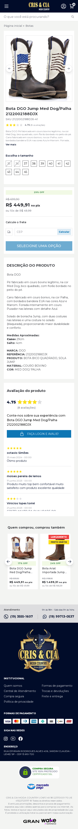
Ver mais (11, 144)
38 (34, 163)
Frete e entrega (52, 696)
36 (17, 163)
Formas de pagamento (57, 685)
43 (8, 172)
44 (17, 172)
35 (9, 163)
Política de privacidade (18, 701)
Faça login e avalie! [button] (39, 434)
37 (25, 163)
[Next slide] (68, 68)
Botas (29, 26)
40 (51, 163)
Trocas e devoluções (55, 691)
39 (42, 163)
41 (59, 163)
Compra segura (14, 696)
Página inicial (13, 26)
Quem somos (13, 685)
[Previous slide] (9, 68)
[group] (39, 68)
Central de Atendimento (20, 691)
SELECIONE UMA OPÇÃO (39, 246)
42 (67, 163)
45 (25, 172)
